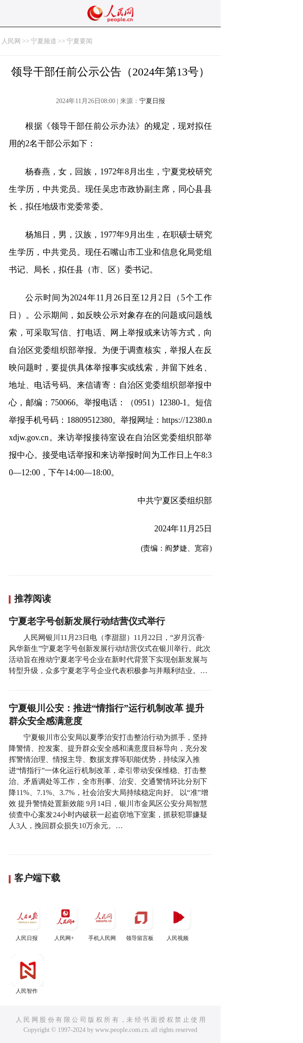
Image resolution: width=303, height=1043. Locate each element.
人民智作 (27, 974)
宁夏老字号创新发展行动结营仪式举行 (87, 621)
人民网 (11, 41)
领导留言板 (141, 921)
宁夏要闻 (79, 41)
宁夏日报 (152, 101)
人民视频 (178, 921)
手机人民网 (103, 921)
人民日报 (27, 921)
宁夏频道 (44, 41)
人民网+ (65, 921)
